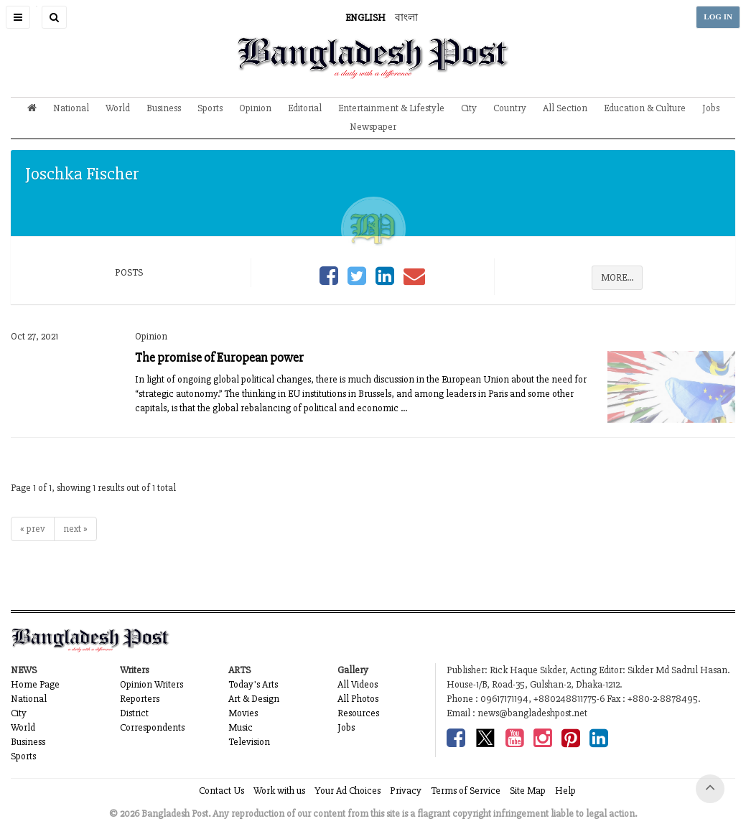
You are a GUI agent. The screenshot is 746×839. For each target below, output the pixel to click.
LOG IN (718, 17)
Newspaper (373, 127)
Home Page (35, 684)
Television (249, 742)
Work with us (279, 790)
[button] (18, 17)
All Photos (357, 699)
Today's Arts (253, 684)
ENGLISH (365, 17)
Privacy (405, 790)
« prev (32, 528)
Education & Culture (645, 108)
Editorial (305, 108)
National (71, 108)
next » (75, 528)
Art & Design (253, 699)
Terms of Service (465, 790)
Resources (358, 713)
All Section (565, 108)
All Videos (357, 684)
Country (509, 108)
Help (565, 790)
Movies (243, 713)
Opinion (255, 108)
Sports (210, 108)
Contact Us (221, 790)
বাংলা (406, 17)
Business (163, 108)
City (469, 108)
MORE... (617, 277)
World (118, 108)
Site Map (528, 790)
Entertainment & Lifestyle (391, 108)
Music (240, 727)
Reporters (139, 699)
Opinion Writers (151, 684)
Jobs (710, 108)
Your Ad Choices (347, 790)
